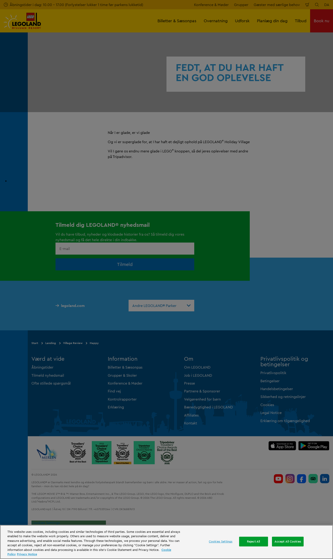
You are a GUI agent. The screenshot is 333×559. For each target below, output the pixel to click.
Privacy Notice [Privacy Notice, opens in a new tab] (27, 554)
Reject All (253, 541)
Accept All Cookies (287, 541)
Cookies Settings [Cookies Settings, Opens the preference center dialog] (220, 541)
